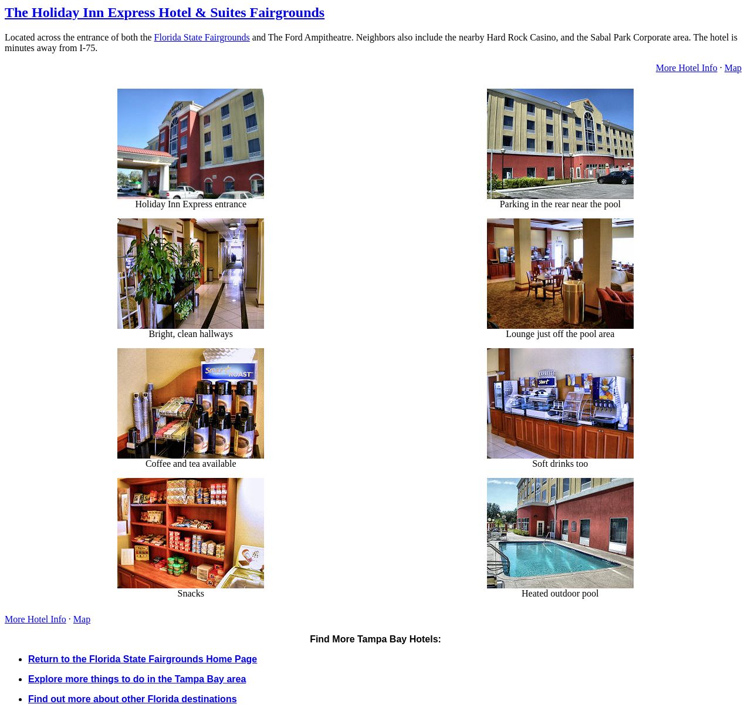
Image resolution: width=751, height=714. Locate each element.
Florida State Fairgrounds (202, 37)
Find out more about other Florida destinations (132, 699)
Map (733, 68)
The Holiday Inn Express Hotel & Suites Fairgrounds (164, 12)
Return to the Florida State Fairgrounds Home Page (142, 659)
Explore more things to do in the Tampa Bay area (137, 679)
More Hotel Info (687, 68)
